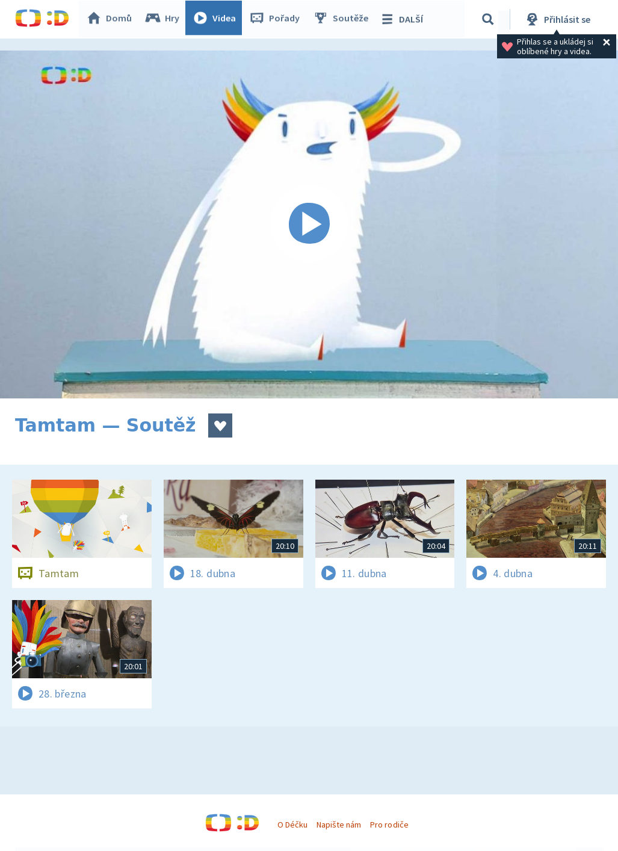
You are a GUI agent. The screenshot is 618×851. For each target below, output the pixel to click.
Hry (165, 19)
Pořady (277, 19)
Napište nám (339, 824)
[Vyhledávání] (489, 19)
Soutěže (343, 19)
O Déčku (292, 824)
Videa (217, 19)
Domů (111, 19)
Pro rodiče (389, 824)
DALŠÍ (404, 19)
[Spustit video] (309, 224)
